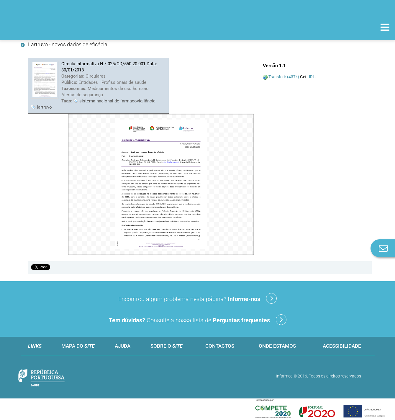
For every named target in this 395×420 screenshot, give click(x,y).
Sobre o (166, 346)
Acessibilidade (342, 346)
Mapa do (77, 346)
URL (311, 76)
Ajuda (122, 346)
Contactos (219, 346)
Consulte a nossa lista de (197, 319)
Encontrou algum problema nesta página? (197, 298)
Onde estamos (277, 346)
